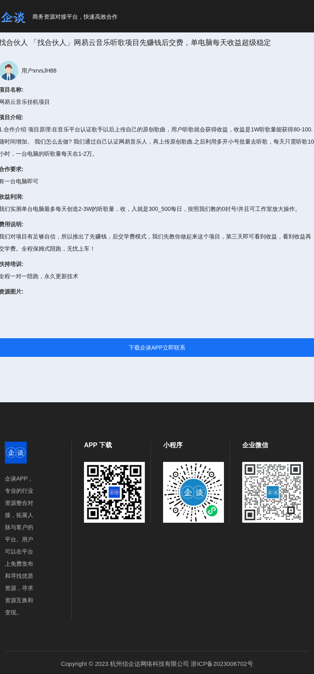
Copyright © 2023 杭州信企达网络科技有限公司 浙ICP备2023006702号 (157, 663)
